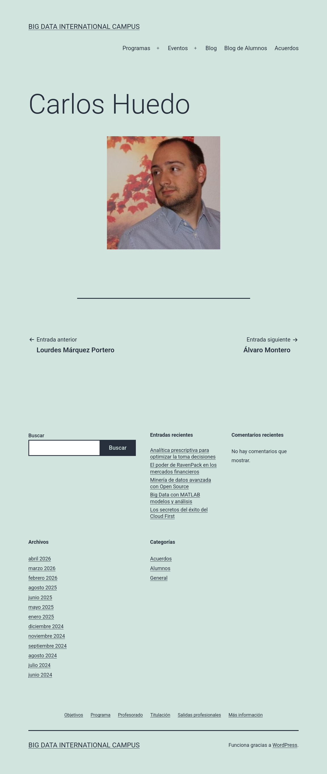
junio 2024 (40, 675)
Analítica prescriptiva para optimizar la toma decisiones (183, 453)
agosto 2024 (42, 655)
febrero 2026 (42, 578)
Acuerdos (287, 48)
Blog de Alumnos (245, 48)
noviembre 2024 (46, 636)
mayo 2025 (41, 607)
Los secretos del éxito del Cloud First (179, 513)
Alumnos (160, 568)
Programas (136, 48)
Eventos (178, 48)
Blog (211, 48)
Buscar (36, 435)
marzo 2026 (42, 568)
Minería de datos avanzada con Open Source (180, 483)
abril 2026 (39, 559)
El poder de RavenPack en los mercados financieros (183, 468)
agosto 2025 (42, 587)
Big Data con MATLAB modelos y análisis (175, 498)
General (158, 578)
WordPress (285, 745)
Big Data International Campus (84, 27)
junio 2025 (40, 597)
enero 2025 (41, 617)
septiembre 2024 (47, 646)
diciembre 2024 (46, 626)
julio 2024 (39, 665)
